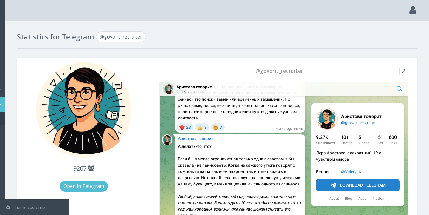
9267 (136, 168)
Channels (35, 59)
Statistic (36, 105)
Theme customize (27, 207)
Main (14, 28)
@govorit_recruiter (32, 118)
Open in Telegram (136, 186)
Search (15, 44)
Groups (35, 74)
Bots (35, 89)
